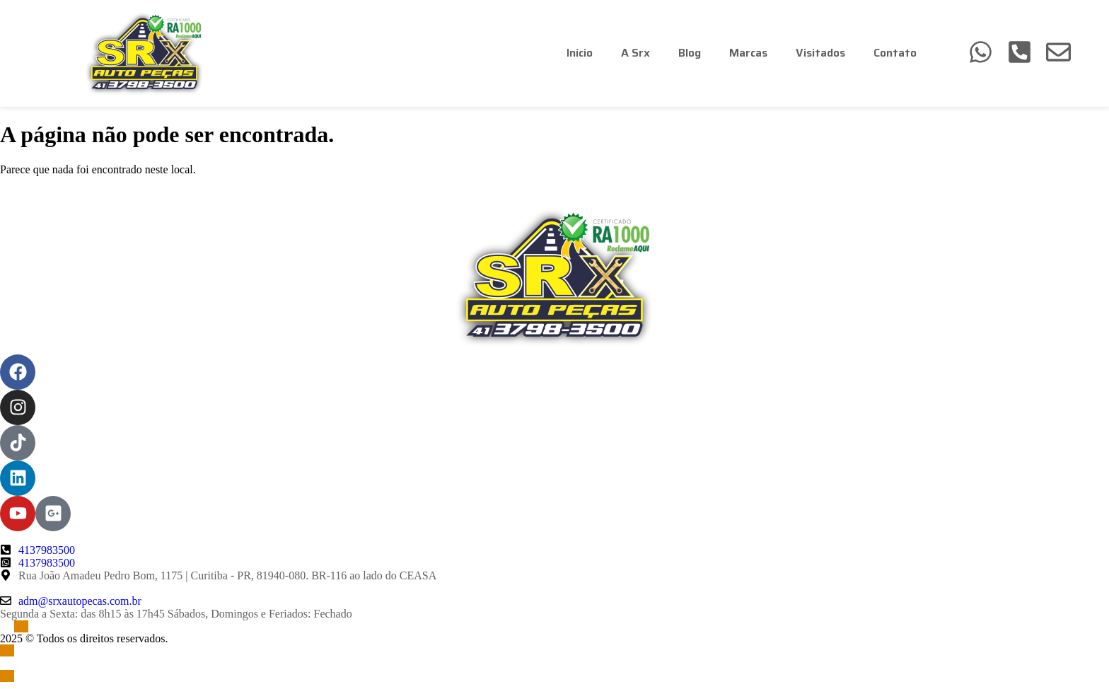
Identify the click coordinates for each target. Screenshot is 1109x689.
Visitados (820, 53)
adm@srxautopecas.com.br (79, 601)
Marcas (748, 53)
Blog (689, 53)
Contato (895, 53)
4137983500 (46, 550)
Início (580, 53)
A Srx (635, 53)
